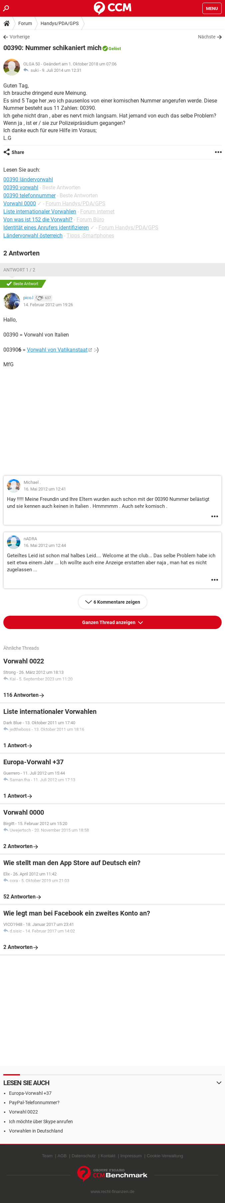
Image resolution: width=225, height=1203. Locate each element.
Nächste (206, 36)
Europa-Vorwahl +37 (30, 1093)
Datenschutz (84, 1155)
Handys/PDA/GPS (60, 23)
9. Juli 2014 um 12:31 (62, 70)
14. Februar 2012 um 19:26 (48, 304)
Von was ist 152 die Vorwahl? (38, 219)
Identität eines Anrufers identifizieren (46, 227)
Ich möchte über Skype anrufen (41, 1121)
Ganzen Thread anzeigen (109, 622)
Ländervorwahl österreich (33, 235)
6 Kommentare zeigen (117, 602)
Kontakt (108, 1155)
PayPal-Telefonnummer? (34, 1102)
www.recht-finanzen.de (112, 1191)
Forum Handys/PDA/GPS (76, 203)
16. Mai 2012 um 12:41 (45, 488)
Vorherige (20, 36)
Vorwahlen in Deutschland (36, 1131)
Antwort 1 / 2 (19, 269)
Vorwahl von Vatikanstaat (57, 350)
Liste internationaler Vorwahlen (39, 211)
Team (47, 1155)
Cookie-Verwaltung (165, 1155)
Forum (25, 23)
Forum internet (97, 211)
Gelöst (115, 48)
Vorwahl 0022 (23, 1112)
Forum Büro (90, 219)
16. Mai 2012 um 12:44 (45, 545)
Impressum (131, 1155)
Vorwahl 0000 (19, 203)
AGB (62, 1155)
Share (18, 152)
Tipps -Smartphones (90, 235)
